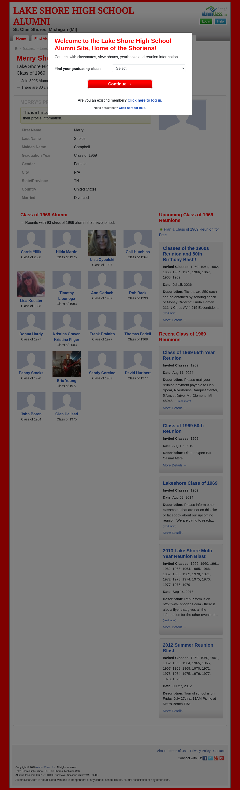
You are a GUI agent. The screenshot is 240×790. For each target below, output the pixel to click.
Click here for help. (132, 108)
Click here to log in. (145, 100)
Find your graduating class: (78, 69)
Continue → (120, 84)
